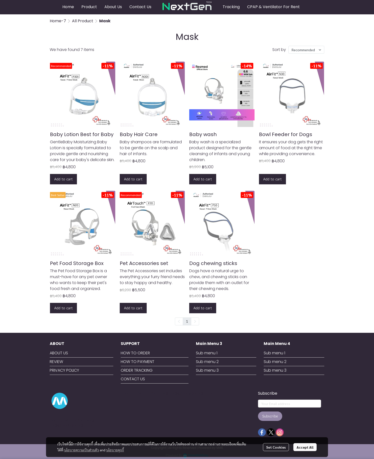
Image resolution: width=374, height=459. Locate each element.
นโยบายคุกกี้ (115, 450)
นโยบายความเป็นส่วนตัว (81, 450)
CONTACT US (133, 379)
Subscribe (270, 416)
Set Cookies (276, 447)
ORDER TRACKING (137, 370)
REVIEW (56, 361)
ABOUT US (59, 353)
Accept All (305, 447)
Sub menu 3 (207, 370)
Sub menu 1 (206, 353)
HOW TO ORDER (135, 353)
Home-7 (58, 21)
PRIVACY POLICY (64, 370)
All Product (82, 21)
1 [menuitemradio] (187, 321)
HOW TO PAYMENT (137, 361)
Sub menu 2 (207, 361)
